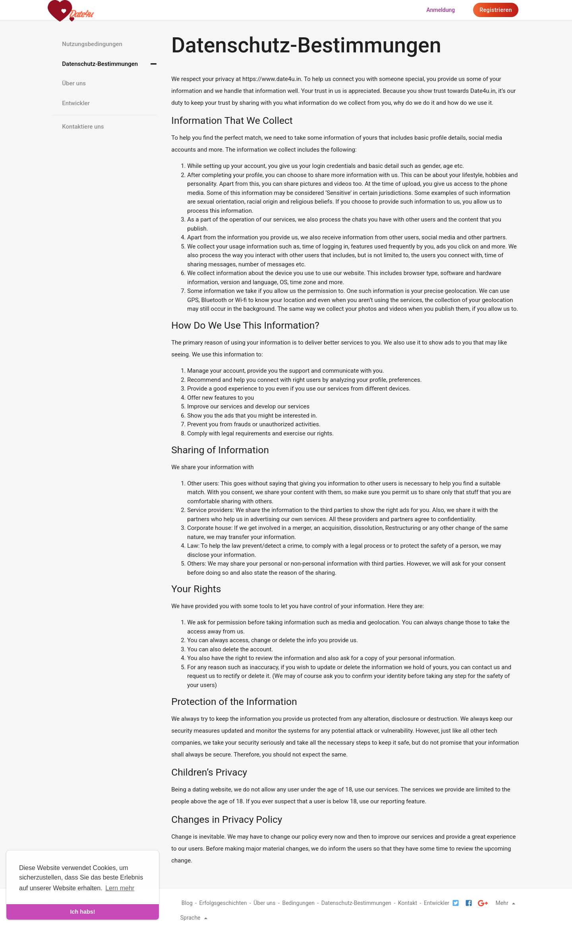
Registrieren (495, 10)
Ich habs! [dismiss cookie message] (82, 912)
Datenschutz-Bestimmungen (100, 63)
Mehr (507, 903)
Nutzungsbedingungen (92, 44)
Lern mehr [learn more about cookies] (119, 888)
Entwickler (76, 103)
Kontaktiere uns (83, 126)
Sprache (195, 917)
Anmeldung (441, 10)
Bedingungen (298, 903)
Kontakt (407, 903)
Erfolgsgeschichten (223, 903)
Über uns (74, 83)
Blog (187, 903)
